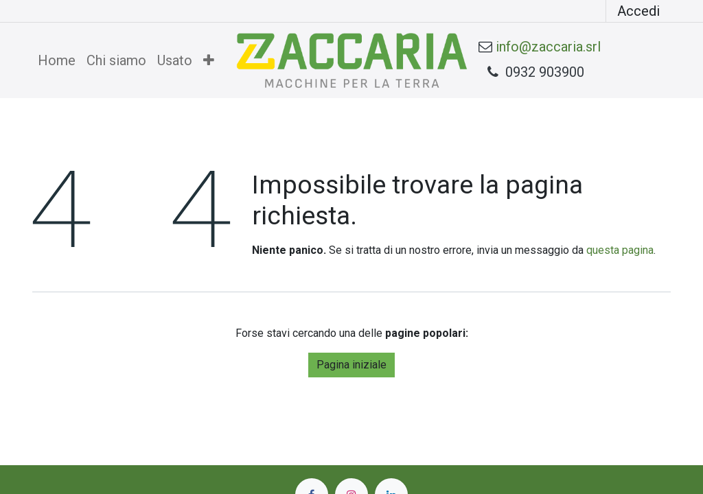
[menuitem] (56, 60)
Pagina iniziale (351, 364)
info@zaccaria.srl (548, 46)
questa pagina (620, 250)
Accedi (638, 11)
